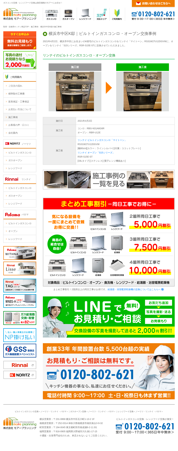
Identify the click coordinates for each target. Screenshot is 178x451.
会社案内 (13, 133)
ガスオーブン (15, 160)
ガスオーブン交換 (78, 411)
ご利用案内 (16, 77)
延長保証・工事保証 (18, 101)
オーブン (13, 231)
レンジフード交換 (126, 411)
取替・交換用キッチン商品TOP (16, 27)
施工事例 (34, 27)
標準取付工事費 (16, 93)
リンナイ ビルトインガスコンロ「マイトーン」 (102, 140)
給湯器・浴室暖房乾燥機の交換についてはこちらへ (134, 289)
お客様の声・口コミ (18, 125)
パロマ (63, 411)
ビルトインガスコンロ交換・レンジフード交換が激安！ (145, 419)
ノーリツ (44, 411)
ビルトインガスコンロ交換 (27, 411)
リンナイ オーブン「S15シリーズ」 (96, 152)
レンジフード (15, 168)
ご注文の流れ (15, 85)
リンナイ (54, 411)
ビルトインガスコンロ (19, 152)
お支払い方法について (19, 109)
